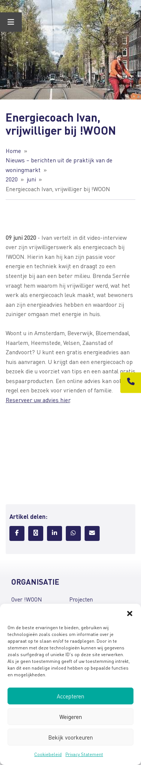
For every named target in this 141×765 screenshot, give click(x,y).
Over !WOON (26, 599)
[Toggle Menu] (11, 22)
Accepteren (70, 696)
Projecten (81, 599)
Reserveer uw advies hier (38, 400)
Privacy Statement (84, 754)
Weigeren (70, 716)
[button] (129, 613)
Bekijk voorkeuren (70, 737)
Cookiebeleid (48, 754)
